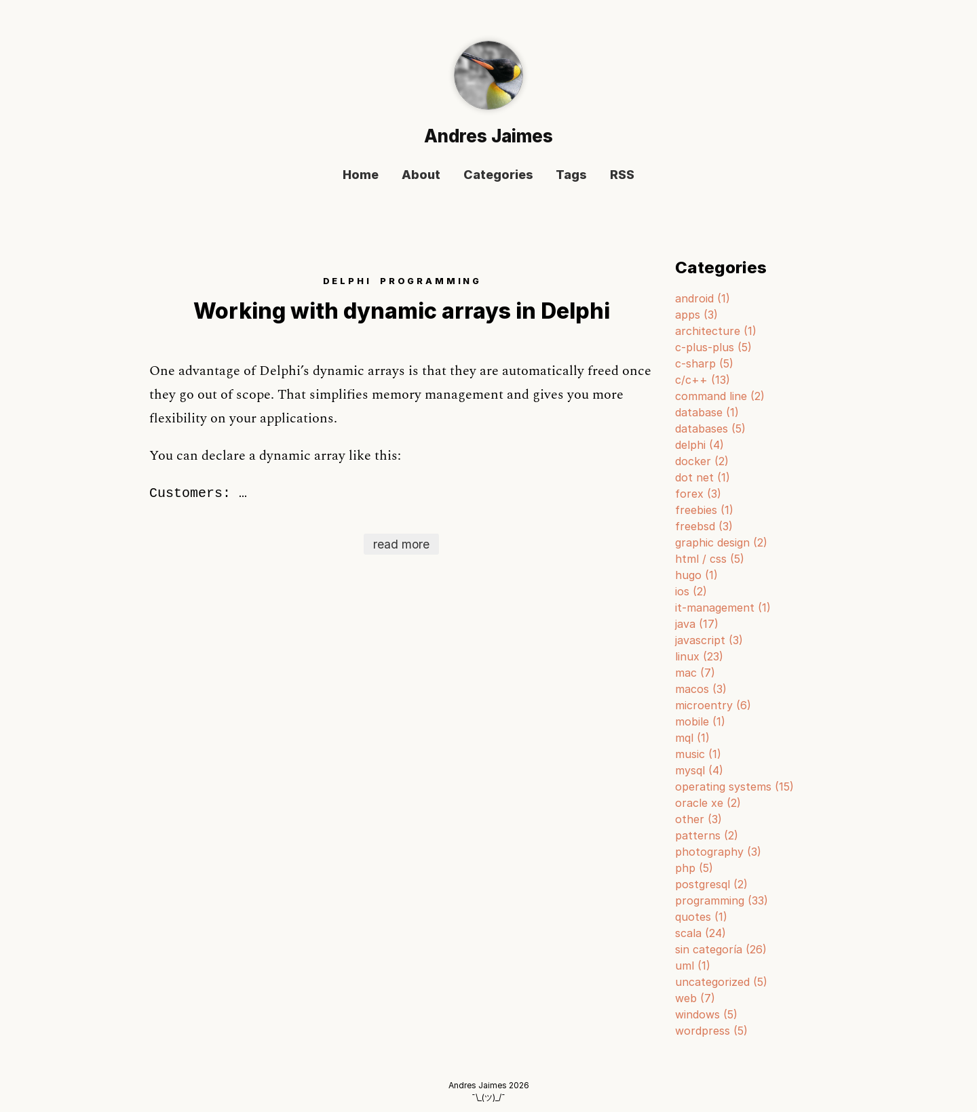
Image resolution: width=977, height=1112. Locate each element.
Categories (498, 175)
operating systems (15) (734, 786)
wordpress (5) (711, 1030)
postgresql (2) (711, 884)
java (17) (697, 624)
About (421, 175)
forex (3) (698, 493)
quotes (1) (701, 917)
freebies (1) (704, 510)
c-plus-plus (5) (713, 347)
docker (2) (702, 461)
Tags (571, 175)
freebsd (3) (704, 526)
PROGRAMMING (431, 281)
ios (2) (691, 591)
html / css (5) (709, 558)
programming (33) (721, 900)
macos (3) (701, 689)
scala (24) (700, 933)
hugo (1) (696, 575)
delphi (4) (699, 445)
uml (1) (692, 965)
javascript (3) (709, 640)
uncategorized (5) (721, 982)
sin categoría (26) (721, 949)
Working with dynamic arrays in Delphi (401, 311)
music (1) (698, 754)
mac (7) (695, 672)
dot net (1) (702, 477)
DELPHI (347, 281)
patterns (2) (706, 835)
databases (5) (710, 428)
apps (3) (696, 314)
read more (401, 544)
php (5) (694, 868)
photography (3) (718, 851)
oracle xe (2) (708, 803)
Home (361, 175)
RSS (622, 175)
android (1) (702, 298)
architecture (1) (715, 331)
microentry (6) (713, 705)
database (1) (707, 412)
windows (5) (706, 1014)
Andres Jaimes (488, 135)
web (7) (695, 998)
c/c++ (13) (702, 379)
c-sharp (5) (704, 363)
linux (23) (699, 656)
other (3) (698, 819)
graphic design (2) (721, 542)
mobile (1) (700, 721)
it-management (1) (723, 607)
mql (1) (692, 737)
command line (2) (720, 396)
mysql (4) (699, 770)
